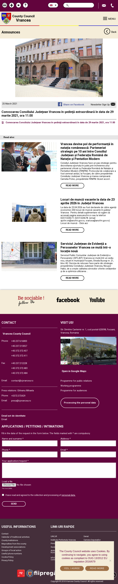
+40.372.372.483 (19, 368)
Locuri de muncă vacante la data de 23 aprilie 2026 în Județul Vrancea (88, 201)
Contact (5, 533)
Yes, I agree (72, 568)
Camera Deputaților (92, 540)
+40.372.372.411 (19, 355)
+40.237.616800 (19, 341)
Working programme (71, 385)
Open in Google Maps (74, 371)
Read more (72, 185)
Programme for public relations (76, 380)
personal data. (68, 495)
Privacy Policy (7, 560)
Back (110, 32)
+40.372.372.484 (19, 373)
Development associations (13, 547)
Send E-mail (104, 6)
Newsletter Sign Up (100, 104)
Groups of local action (11, 550)
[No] (110, 560)
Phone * (6, 449)
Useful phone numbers (12, 553)
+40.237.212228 (19, 363)
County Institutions (10, 540)
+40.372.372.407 (19, 350)
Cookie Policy (8, 557)
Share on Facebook (73, 104)
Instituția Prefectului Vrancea (63, 540)
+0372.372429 (18, 395)
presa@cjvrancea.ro (21, 400)
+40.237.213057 (19, 346)
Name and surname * (13, 438)
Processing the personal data (80, 402)
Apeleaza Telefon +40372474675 (112, 6)
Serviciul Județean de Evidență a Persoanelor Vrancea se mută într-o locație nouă (86, 247)
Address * (66, 438)
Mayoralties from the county (14, 543)
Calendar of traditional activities (16, 537)
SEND (14, 503)
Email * (64, 449)
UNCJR (54, 536)
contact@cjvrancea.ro (22, 380)
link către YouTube (97, 300)
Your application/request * (15, 460)
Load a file (7, 481)
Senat (86, 536)
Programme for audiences (74, 390)
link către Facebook (68, 300)
